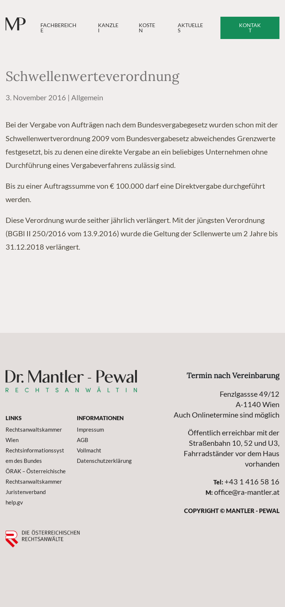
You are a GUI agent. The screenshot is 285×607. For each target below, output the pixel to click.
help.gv (14, 502)
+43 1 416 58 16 (252, 481)
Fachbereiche (58, 27)
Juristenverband (26, 491)
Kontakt (250, 27)
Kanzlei (108, 27)
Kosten (147, 27)
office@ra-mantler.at (246, 491)
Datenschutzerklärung (104, 460)
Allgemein (87, 97)
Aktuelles (190, 27)
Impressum (90, 429)
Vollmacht (89, 450)
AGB (82, 439)
